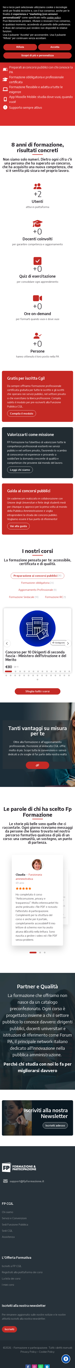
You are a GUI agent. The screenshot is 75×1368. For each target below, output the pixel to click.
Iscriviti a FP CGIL (12, 1266)
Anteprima (59, 642)
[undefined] (7, 643)
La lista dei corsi (11, 1278)
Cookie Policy (46, 1351)
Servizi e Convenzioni (14, 1218)
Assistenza (8, 1236)
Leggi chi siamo (20, 469)
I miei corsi (8, 1284)
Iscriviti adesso (55, 1125)
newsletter (38, 1318)
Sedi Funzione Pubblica (15, 1224)
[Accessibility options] (65, 1358)
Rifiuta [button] (20, 47)
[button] (8, 671)
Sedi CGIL (7, 1230)
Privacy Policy (29, 1351)
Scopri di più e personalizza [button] (37, 55)
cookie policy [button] (54, 17)
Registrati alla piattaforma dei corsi (22, 1272)
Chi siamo (7, 1212)
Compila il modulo (21, 413)
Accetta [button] (54, 47)
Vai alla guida (18, 526)
